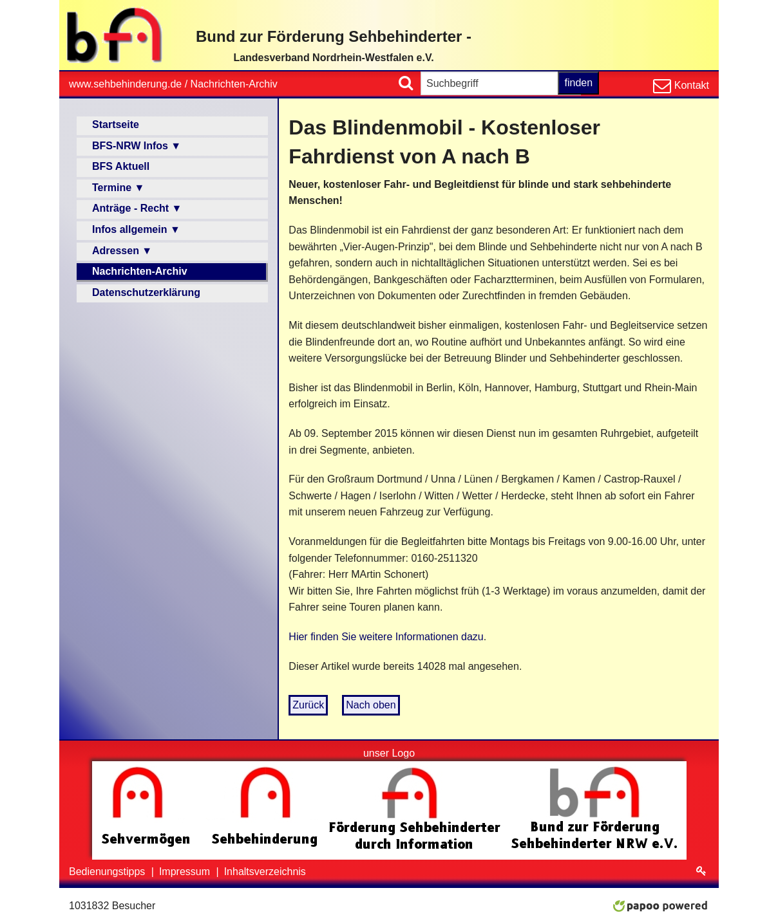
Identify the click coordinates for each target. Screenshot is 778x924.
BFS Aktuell (120, 166)
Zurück (308, 704)
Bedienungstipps (108, 871)
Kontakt (690, 85)
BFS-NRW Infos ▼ (136, 145)
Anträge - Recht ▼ (137, 208)
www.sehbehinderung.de (125, 84)
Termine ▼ (118, 187)
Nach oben (370, 704)
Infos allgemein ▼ (136, 229)
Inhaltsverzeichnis (265, 871)
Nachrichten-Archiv (234, 84)
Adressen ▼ (122, 250)
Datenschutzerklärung (146, 292)
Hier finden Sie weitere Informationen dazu (386, 636)
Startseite (115, 124)
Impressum (186, 871)
